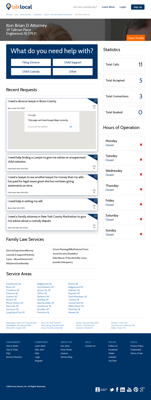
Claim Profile (136, 38)
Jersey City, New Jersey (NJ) (51, 328)
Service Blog (66, 357)
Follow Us (112, 346)
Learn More (108, 7)
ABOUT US (66, 342)
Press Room (66, 349)
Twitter (111, 353)
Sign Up (138, 7)
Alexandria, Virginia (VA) (16, 328)
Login (123, 7)
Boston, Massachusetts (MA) (87, 323)
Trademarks (136, 349)
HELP (88, 342)
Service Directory (14, 357)
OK (70, 127)
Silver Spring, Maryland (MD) (52, 325)
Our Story (65, 346)
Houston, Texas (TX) (119, 323)
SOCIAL (112, 342)
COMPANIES (41, 342)
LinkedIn (112, 357)
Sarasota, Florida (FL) (84, 328)
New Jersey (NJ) (25, 15)
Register (39, 361)
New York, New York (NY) (51, 323)
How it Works (12, 346)
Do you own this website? (38, 127)
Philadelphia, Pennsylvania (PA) (18, 325)
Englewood (37, 15)
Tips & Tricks (12, 349)
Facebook (112, 349)
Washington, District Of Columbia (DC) (21, 323)
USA (16, 15)
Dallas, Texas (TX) (118, 328)
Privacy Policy (137, 346)
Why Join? (40, 349)
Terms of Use (137, 353)
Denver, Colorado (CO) (85, 325)
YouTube (112, 361)
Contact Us (90, 346)
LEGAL (134, 342)
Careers (64, 353)
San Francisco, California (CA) (123, 325)
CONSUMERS (13, 342)
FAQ (8, 353)
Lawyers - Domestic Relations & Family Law (58, 15)
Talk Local (9, 15)
